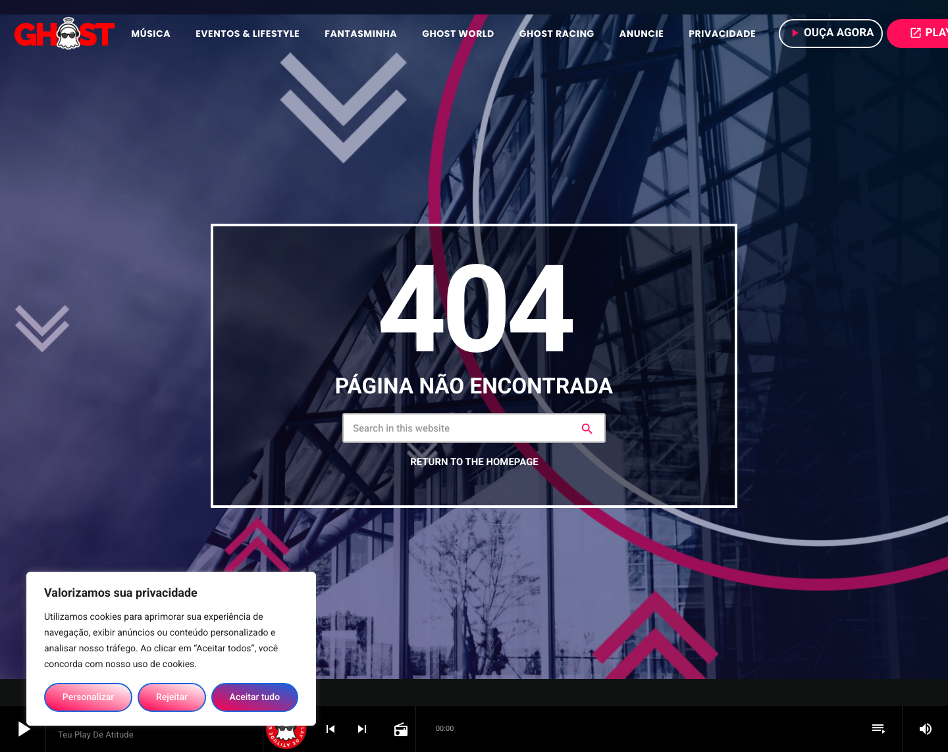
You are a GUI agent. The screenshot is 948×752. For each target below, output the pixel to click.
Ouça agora (831, 32)
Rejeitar (172, 697)
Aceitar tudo (255, 697)
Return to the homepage (474, 462)
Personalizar (88, 697)
